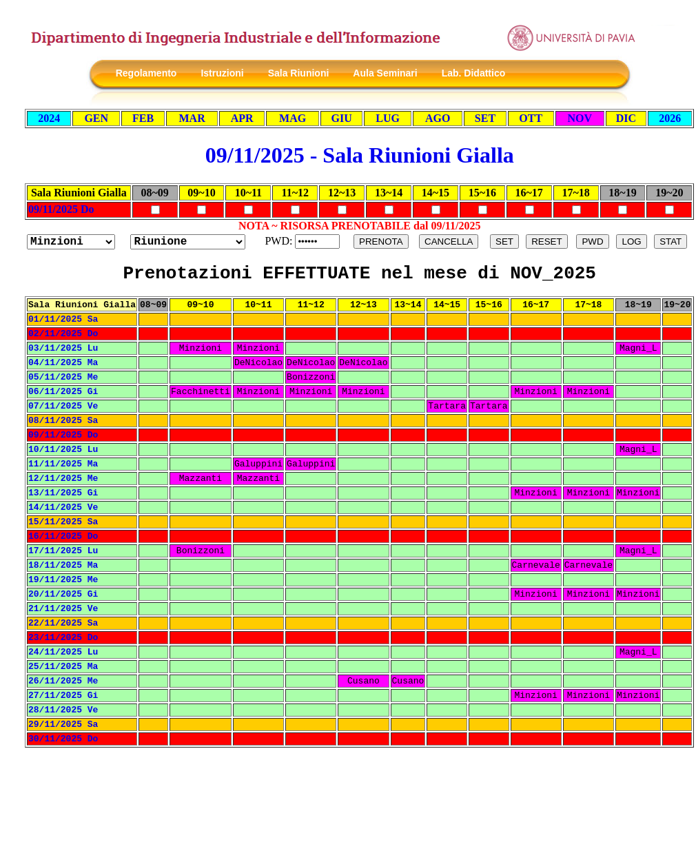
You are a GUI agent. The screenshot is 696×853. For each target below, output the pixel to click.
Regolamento (146, 73)
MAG (292, 118)
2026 (670, 118)
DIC (626, 118)
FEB (143, 118)
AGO (437, 118)
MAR (191, 118)
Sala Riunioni (298, 73)
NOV (579, 118)
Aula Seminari (385, 73)
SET (485, 118)
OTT (530, 118)
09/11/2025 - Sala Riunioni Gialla (359, 155)
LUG (388, 118)
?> (187, 241)
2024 (49, 118)
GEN (96, 118)
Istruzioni (222, 73)
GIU (341, 118)
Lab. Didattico (474, 73)
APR (242, 118)
